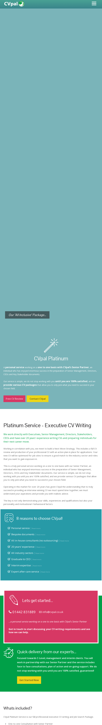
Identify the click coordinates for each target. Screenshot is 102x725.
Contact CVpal (38, 398)
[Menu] (94, 4)
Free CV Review (14, 398)
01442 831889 (22, 611)
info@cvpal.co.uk (51, 612)
